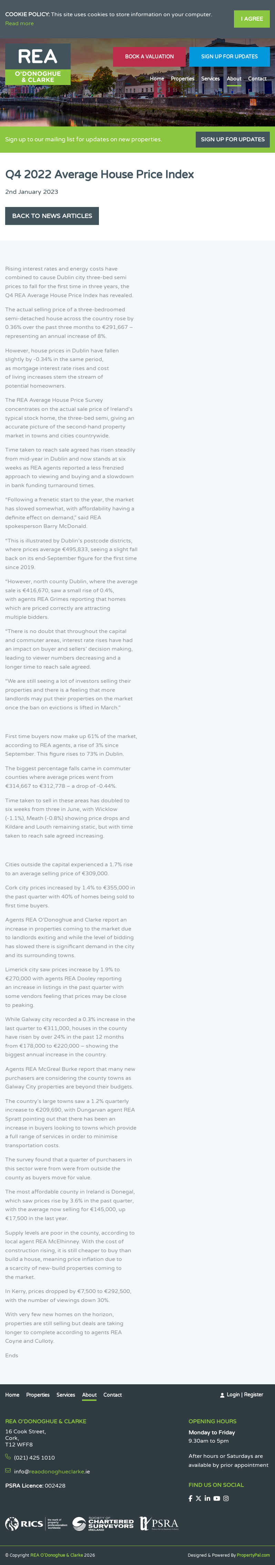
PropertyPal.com (253, 1555)
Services (210, 79)
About (234, 79)
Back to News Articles (52, 216)
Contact (257, 79)
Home (157, 79)
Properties (182, 79)
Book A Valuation (149, 57)
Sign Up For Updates (229, 57)
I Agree (252, 19)
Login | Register (245, 1395)
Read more (19, 23)
